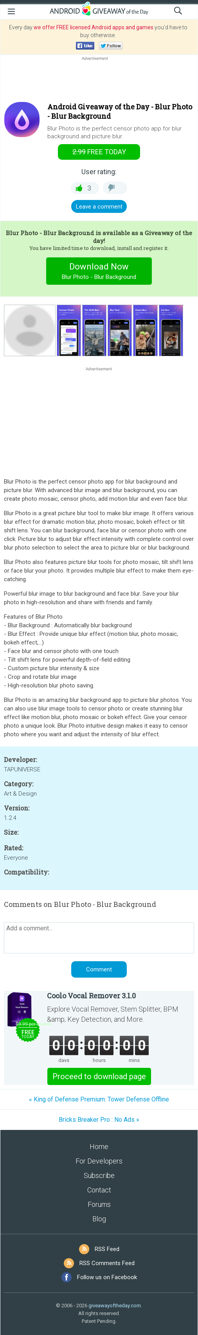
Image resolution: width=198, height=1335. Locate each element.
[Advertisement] (99, 80)
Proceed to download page (99, 1076)
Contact (99, 1190)
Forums (99, 1204)
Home (99, 1146)
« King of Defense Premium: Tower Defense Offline (99, 1099)
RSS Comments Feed (107, 1263)
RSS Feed (107, 1249)
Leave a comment (99, 206)
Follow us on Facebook (107, 1277)
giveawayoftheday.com (114, 1305)
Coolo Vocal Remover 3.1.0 (91, 995)
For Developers (99, 1161)
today (99, 152)
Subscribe (99, 1175)
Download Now (99, 272)
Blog (99, 1219)
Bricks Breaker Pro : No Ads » (99, 1119)
